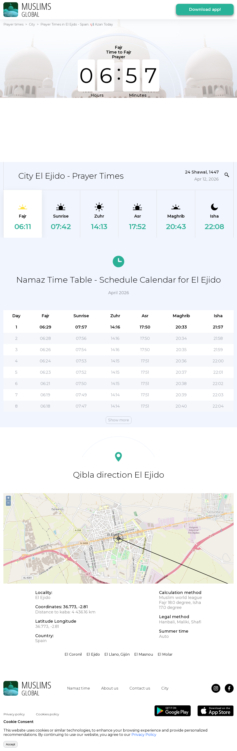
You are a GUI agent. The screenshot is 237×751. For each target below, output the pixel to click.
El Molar (165, 654)
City (32, 24)
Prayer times (13, 24)
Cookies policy (47, 714)
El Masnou (143, 654)
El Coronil (73, 654)
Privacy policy (14, 714)
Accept (10, 744)
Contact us (139, 688)
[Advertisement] (114, 129)
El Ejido (93, 654)
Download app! (205, 9)
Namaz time (78, 688)
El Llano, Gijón (117, 654)
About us (109, 688)
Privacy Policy (143, 734)
